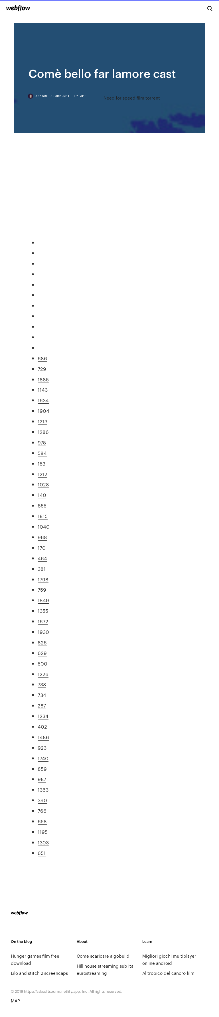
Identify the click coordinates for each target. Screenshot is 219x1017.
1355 (43, 610)
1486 (43, 736)
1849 (43, 600)
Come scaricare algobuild (103, 956)
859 (42, 768)
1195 (43, 831)
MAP (15, 1001)
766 (42, 810)
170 (42, 547)
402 (42, 726)
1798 (43, 579)
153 (41, 463)
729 (42, 368)
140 (42, 494)
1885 (43, 379)
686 (42, 358)
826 (42, 642)
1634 (43, 400)
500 (42, 663)
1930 (43, 631)
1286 (43, 431)
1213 (42, 421)
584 (42, 452)
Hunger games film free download (35, 959)
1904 (43, 410)
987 (42, 778)
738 (42, 684)
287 (42, 705)
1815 (43, 515)
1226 (43, 673)
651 (42, 852)
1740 (43, 758)
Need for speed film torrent (132, 98)
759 (42, 589)
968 (42, 536)
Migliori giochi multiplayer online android (169, 959)
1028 (43, 484)
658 (42, 821)
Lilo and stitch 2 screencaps (39, 973)
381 (42, 568)
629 (42, 652)
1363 (43, 789)
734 (42, 694)
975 (42, 442)
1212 (42, 473)
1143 (43, 389)
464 (42, 558)
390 (42, 799)
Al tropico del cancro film (168, 973)
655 (42, 505)
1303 (43, 842)
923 (42, 747)
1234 (43, 715)
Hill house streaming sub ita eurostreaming (105, 969)
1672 (43, 621)
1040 (44, 526)
